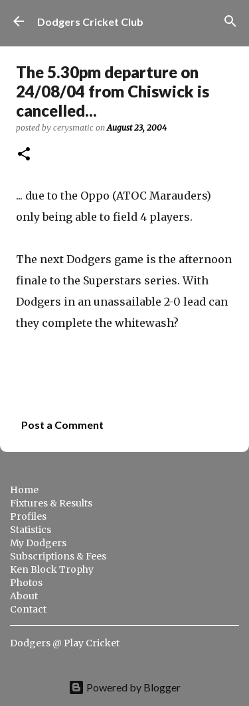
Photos (26, 583)
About (24, 596)
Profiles (28, 516)
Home (24, 490)
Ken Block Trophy (52, 569)
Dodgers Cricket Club (90, 21)
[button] (24, 155)
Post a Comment (62, 424)
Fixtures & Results (51, 503)
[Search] (230, 21)
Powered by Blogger (124, 687)
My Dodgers (38, 543)
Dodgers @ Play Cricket (65, 643)
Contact (28, 609)
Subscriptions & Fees (58, 556)
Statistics (30, 530)
